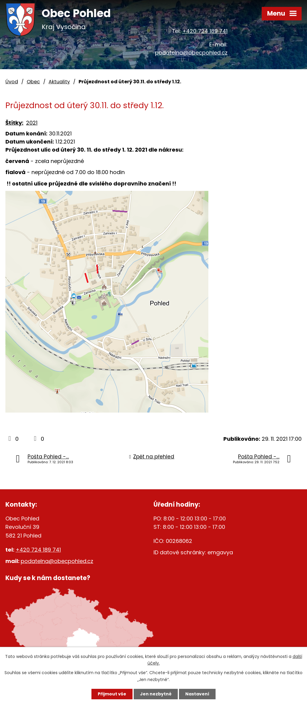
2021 (31, 122)
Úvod (11, 81)
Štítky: (14, 122)
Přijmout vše (112, 694)
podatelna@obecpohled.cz (191, 52)
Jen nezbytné (155, 694)
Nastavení (197, 694)
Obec (33, 81)
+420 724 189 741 (205, 31)
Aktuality (59, 81)
